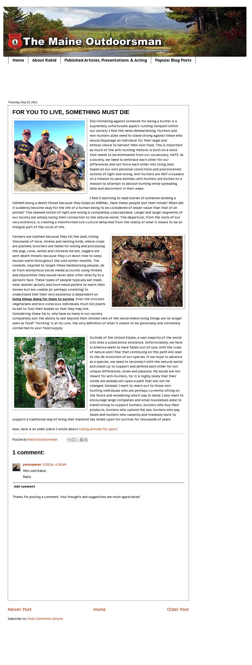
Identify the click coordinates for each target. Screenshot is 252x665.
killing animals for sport (98, 429)
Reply (27, 477)
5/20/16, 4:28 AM (54, 465)
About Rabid (44, 60)
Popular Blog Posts (173, 60)
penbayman (32, 465)
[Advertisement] (98, 82)
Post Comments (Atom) (45, 619)
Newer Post (20, 609)
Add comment (24, 486)
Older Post (178, 609)
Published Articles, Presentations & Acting (106, 60)
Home (18, 60)
